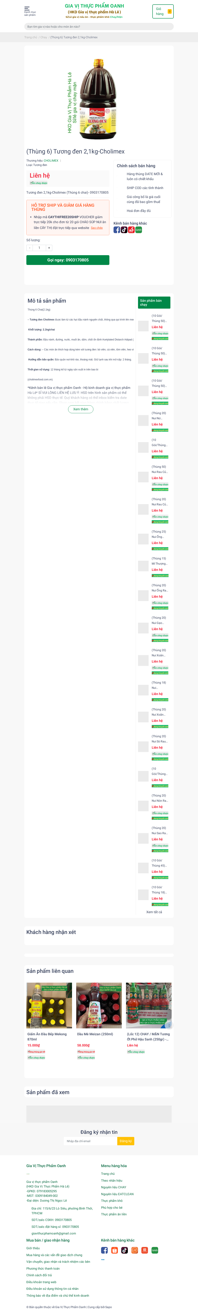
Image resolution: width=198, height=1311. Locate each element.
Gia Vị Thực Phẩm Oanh (70, 1307)
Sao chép (97, 227)
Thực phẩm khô (112, 1201)
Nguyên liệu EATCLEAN (117, 1194)
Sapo (108, 1307)
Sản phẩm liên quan (49, 971)
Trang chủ (108, 1174)
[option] (49, 1022)
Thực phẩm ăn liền (114, 1214)
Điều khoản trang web (41, 1282)
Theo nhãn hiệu (111, 1180)
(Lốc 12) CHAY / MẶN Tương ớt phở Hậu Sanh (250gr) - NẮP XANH (148, 1039)
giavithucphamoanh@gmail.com (54, 1233)
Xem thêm (80, 409)
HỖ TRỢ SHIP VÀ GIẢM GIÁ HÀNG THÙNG (62, 207)
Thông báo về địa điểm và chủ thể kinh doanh (57, 1295)
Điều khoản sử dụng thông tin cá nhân (52, 1289)
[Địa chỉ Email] (99, 1141)
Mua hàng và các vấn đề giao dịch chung (54, 1255)
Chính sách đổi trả (39, 1275)
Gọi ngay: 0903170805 (68, 259)
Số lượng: (33, 240)
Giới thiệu (33, 1248)
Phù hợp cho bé (111, 1208)
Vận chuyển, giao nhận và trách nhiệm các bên (58, 1262)
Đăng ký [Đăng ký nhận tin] (126, 1141)
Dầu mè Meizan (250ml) (95, 1034)
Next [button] (169, 1025)
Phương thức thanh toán (43, 1268)
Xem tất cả (154, 912)
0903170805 (63, 1220)
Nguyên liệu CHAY (113, 1187)
